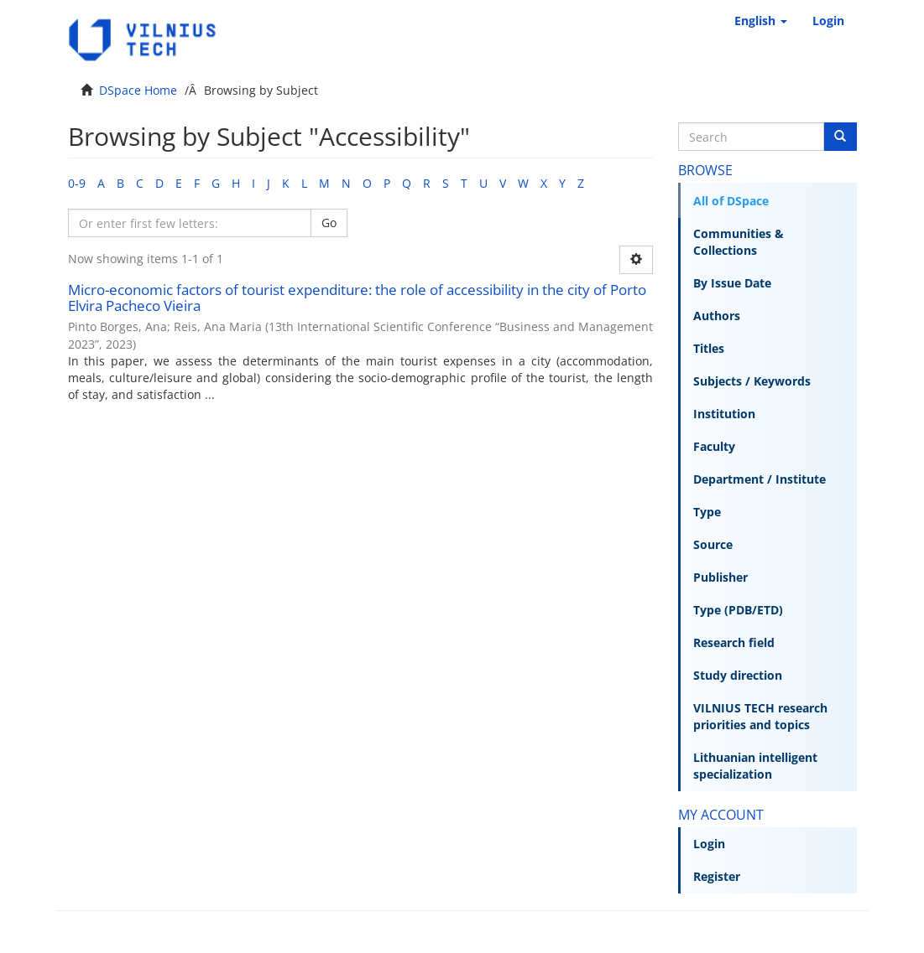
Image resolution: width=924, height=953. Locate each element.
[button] (761, 21)
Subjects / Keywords (752, 381)
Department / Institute (759, 479)
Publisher (720, 577)
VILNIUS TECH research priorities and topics (760, 716)
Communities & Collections (738, 241)
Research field (734, 642)
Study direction (737, 675)
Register (716, 876)
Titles (708, 348)
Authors (716, 316)
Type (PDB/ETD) (738, 610)
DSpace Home (138, 90)
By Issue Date (732, 283)
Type (707, 512)
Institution (724, 414)
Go (329, 222)
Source (713, 544)
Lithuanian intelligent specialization (755, 765)
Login (709, 844)
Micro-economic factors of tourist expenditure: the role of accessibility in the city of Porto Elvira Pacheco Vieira (357, 297)
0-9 (77, 183)
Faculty (714, 446)
